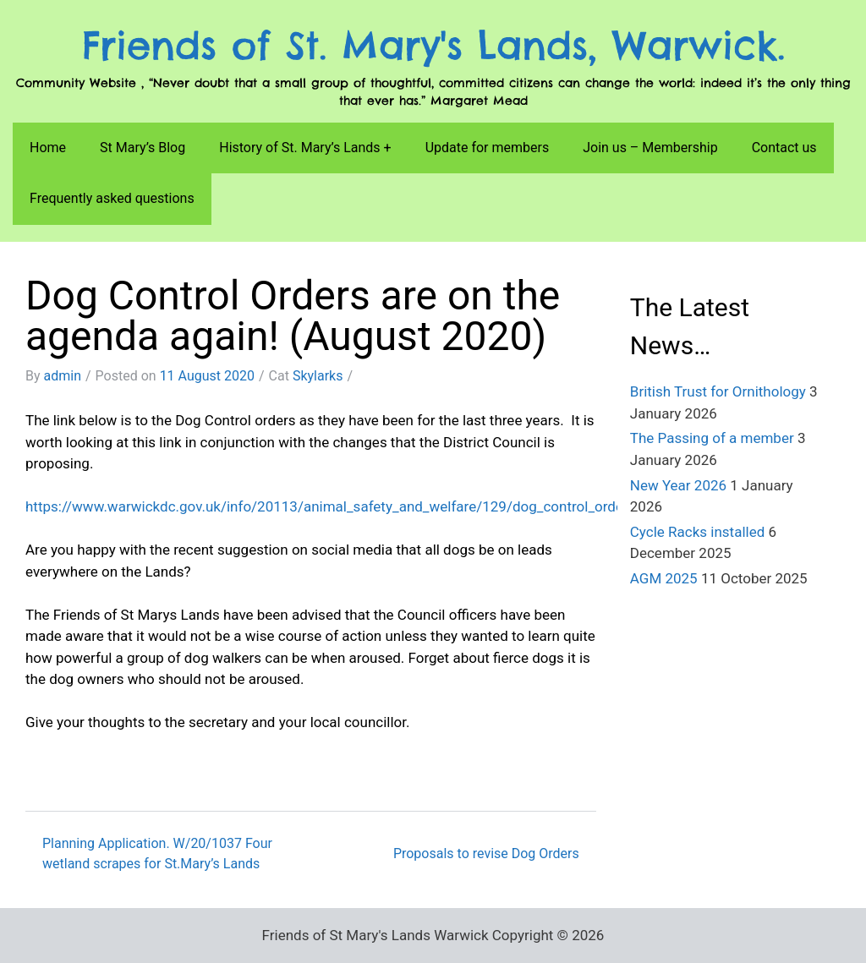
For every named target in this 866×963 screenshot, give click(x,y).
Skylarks (318, 376)
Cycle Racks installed (697, 531)
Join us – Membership (650, 148)
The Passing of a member (712, 438)
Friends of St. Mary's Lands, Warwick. (433, 45)
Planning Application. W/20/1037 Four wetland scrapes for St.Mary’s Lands (157, 853)
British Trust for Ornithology (718, 391)
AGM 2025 (664, 578)
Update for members (487, 148)
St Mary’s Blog (142, 148)
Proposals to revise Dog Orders (486, 853)
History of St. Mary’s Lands (299, 148)
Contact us (784, 148)
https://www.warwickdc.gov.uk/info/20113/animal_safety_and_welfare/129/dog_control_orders (330, 506)
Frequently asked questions (112, 198)
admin (62, 376)
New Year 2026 (678, 485)
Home (48, 148)
